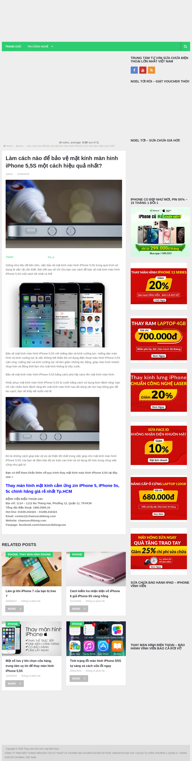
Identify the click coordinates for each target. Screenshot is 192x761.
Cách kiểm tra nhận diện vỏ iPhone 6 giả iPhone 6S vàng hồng (95, 593)
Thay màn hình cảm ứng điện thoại (41, 749)
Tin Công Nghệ (38, 46)
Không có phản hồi (30, 601)
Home (9, 146)
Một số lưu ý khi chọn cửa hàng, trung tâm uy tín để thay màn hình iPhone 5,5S (30, 666)
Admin (9, 174)
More (14, 608)
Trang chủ (13, 46)
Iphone (19, 146)
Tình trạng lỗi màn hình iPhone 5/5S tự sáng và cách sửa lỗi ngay (95, 663)
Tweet (9, 257)
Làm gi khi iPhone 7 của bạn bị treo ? (31, 593)
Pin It (51, 257)
